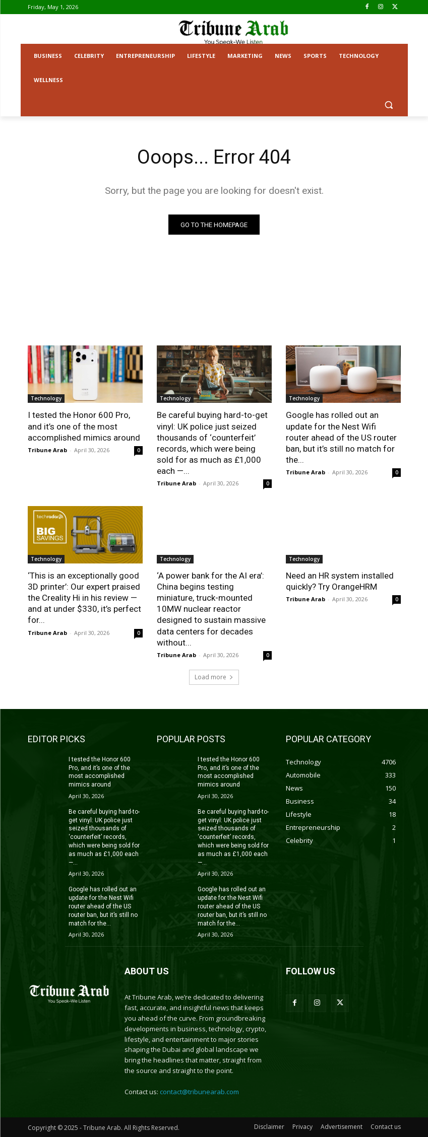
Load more (214, 677)
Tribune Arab (47, 450)
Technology (46, 398)
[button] (389, 104)
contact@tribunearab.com (199, 1091)
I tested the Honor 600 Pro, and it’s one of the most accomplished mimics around (84, 426)
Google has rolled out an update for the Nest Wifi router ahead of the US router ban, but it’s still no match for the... (341, 437)
